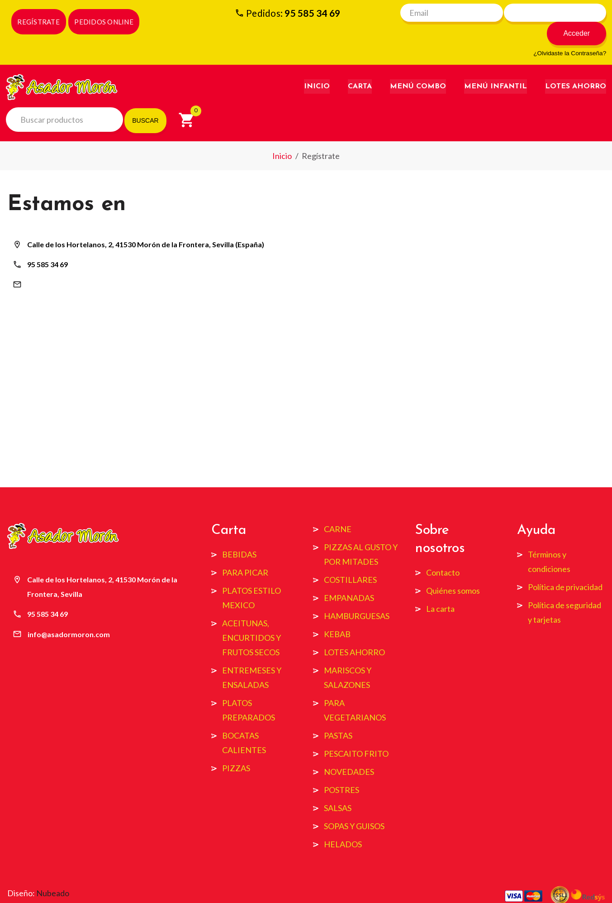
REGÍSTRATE (38, 22)
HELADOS (343, 825)
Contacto (443, 553)
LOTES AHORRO (354, 633)
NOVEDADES (349, 752)
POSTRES (341, 770)
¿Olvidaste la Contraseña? (569, 35)
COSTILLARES (350, 560)
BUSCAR (145, 102)
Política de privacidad (565, 567)
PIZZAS (236, 749)
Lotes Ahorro (575, 68)
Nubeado (52, 874)
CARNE (337, 509)
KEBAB (337, 615)
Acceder (580, 15)
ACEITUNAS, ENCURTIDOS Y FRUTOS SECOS (251, 618)
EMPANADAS (349, 578)
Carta (360, 68)
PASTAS (338, 716)
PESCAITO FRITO (356, 734)
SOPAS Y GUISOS (354, 807)
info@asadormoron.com (68, 266)
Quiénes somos (453, 571)
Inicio (317, 68)
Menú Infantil (495, 68)
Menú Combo (418, 68)
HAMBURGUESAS (356, 596)
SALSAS (337, 788)
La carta (440, 589)
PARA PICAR (245, 553)
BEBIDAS (239, 535)
